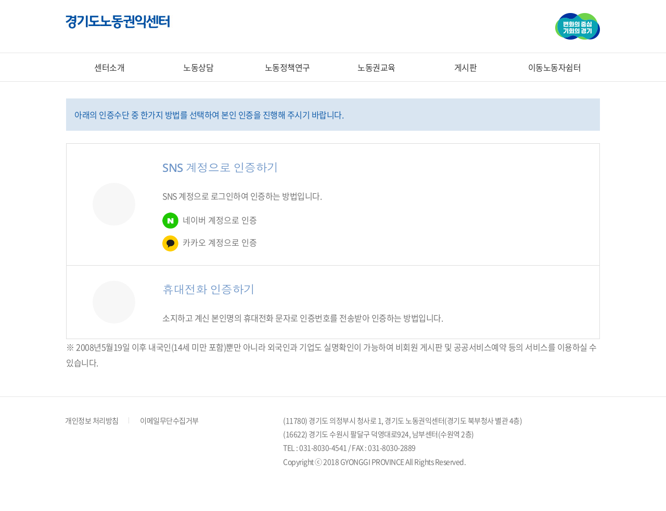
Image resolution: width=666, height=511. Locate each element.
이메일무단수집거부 (169, 420)
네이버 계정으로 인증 (209, 221)
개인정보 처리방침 (92, 420)
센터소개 (109, 67)
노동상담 (198, 67)
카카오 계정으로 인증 (209, 243)
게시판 (465, 67)
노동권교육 (376, 67)
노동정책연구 (287, 67)
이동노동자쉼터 (554, 67)
